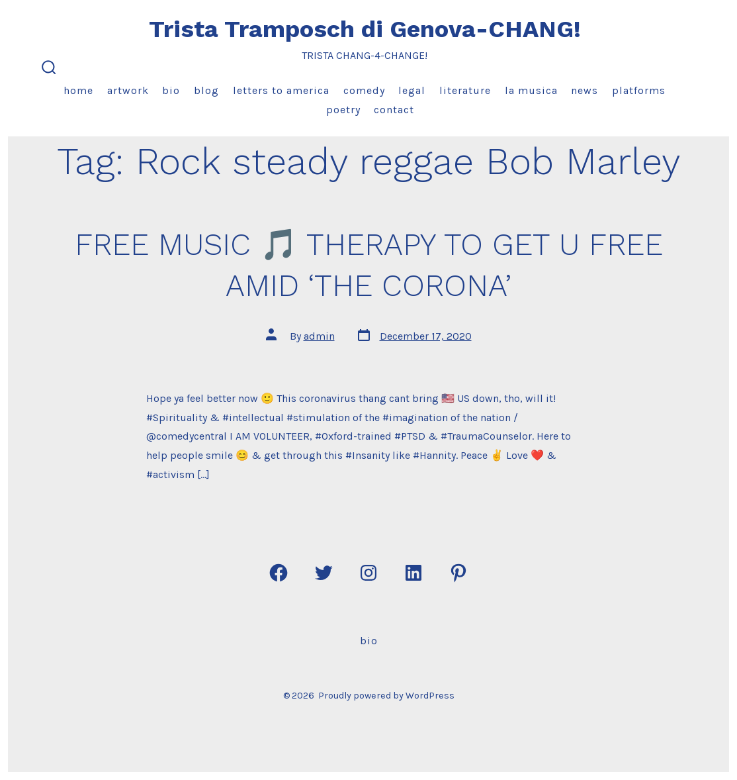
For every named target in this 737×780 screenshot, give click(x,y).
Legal (411, 90)
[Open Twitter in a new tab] (323, 573)
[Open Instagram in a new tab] (368, 573)
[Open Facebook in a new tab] (278, 573)
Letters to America (281, 90)
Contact (394, 109)
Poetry (343, 109)
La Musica (531, 90)
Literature (465, 90)
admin (319, 336)
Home (78, 90)
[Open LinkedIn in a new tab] (413, 573)
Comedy (364, 90)
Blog (206, 90)
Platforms (639, 90)
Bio (171, 90)
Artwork (128, 90)
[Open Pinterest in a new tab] (458, 573)
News (584, 90)
